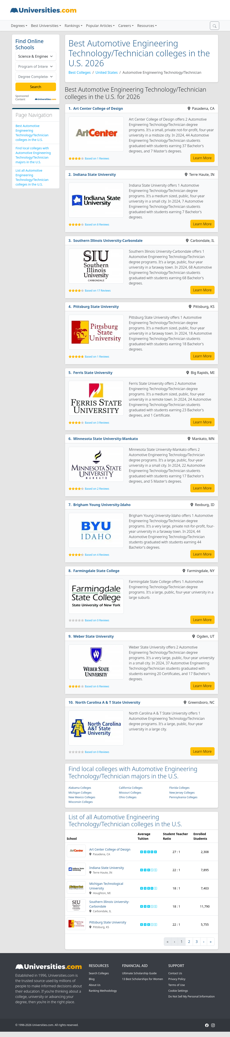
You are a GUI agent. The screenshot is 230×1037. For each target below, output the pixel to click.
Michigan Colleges (80, 792)
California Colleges (130, 788)
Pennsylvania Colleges (183, 797)
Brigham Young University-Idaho (102, 504)
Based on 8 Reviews (97, 224)
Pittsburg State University (96, 306)
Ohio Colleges (128, 797)
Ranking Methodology (103, 991)
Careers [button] (124, 25)
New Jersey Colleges (182, 792)
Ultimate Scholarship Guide (139, 973)
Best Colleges (80, 72)
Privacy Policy (176, 979)
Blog (92, 979)
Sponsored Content (22, 98)
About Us (95, 985)
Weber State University (93, 636)
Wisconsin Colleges (81, 802)
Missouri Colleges (130, 792)
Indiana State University (94, 174)
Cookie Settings (178, 991)
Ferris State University (92, 372)
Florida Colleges (179, 788)
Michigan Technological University (106, 886)
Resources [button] (145, 25)
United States (106, 72)
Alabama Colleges (80, 788)
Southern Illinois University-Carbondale (107, 240)
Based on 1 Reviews (97, 158)
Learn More (202, 157)
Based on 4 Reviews (97, 555)
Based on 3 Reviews (97, 423)
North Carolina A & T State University (107, 702)
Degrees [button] (18, 25)
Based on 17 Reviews (98, 290)
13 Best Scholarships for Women (142, 979)
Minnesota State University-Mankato (105, 438)
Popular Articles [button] (99, 25)
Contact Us (175, 973)
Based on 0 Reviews (97, 620)
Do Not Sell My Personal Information (191, 996)
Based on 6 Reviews (97, 686)
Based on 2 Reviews (97, 489)
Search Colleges (99, 973)
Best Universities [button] (44, 25)
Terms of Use (176, 985)
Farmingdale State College (96, 570)
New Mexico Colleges (82, 797)
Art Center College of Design (98, 108)
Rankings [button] (72, 25)
